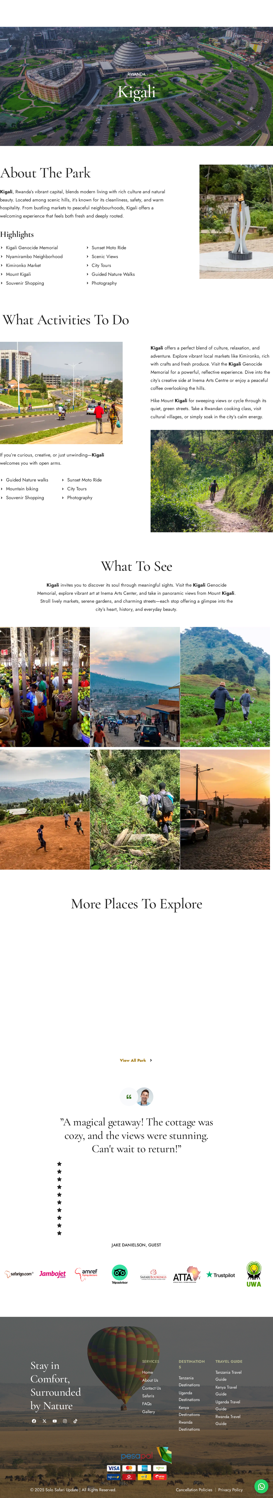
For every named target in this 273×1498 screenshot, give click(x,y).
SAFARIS (61, 13)
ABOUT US (10, 13)
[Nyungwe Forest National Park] (192, 1103)
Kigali (17, 1036)
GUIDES (81, 13)
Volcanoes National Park (88, 1108)
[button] (37, 13)
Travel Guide (229, 1366)
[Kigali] (55, 1036)
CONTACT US (117, 13)
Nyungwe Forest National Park (157, 1103)
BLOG (98, 13)
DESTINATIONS (36, 13)
